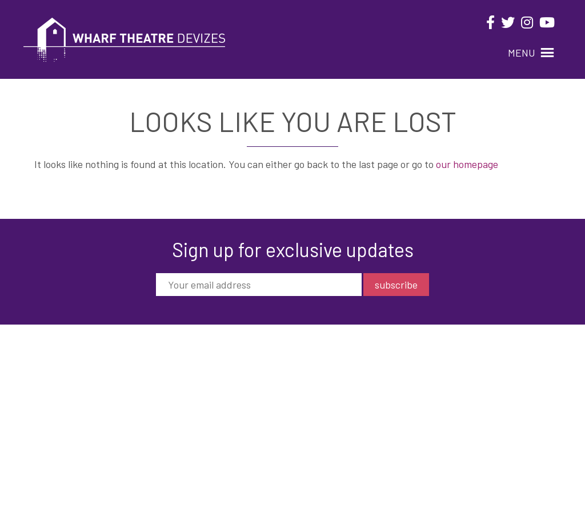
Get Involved (358, 406)
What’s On (353, 365)
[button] (521, 52)
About (347, 379)
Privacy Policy (362, 434)
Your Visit (353, 392)
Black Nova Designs (531, 482)
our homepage (467, 164)
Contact (350, 420)
